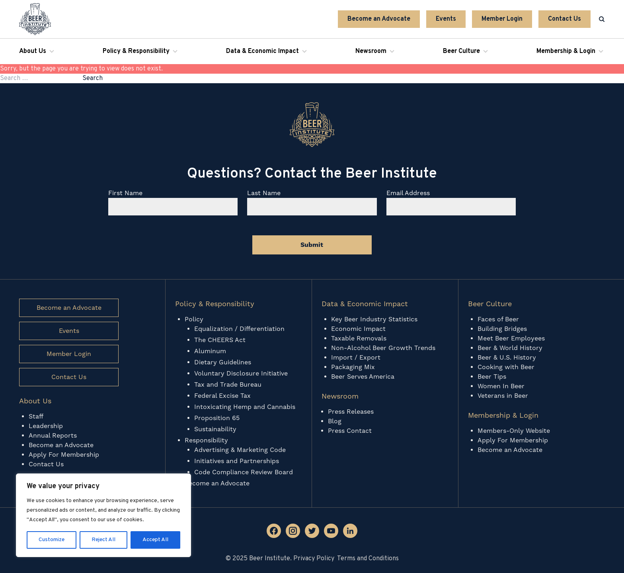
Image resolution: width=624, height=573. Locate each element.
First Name (125, 193)
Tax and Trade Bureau (227, 385)
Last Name (264, 193)
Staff (36, 416)
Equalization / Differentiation (239, 329)
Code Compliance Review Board (243, 472)
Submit (311, 245)
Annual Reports (53, 436)
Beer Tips (492, 377)
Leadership (46, 426)
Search (92, 78)
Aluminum (210, 351)
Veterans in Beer (503, 396)
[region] (103, 515)
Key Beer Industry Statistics (374, 319)
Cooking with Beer (506, 367)
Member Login (502, 19)
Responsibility (206, 440)
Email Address (408, 193)
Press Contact (350, 431)
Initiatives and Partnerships (236, 461)
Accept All (155, 539)
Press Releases (351, 412)
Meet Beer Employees (511, 338)
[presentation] (168, 244)
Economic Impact (358, 329)
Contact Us (564, 19)
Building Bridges (502, 329)
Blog (334, 421)
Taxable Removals (358, 338)
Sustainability (215, 429)
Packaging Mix (353, 367)
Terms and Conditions (368, 559)
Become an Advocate (378, 19)
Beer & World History (510, 348)
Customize (51, 539)
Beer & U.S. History (507, 358)
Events (446, 19)
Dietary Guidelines (222, 362)
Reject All (103, 539)
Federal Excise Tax (222, 396)
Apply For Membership (64, 455)
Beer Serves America (362, 377)
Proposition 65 (217, 418)
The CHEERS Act (220, 340)
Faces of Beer (498, 319)
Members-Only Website (514, 431)
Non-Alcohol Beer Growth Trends (384, 348)
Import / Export (355, 358)
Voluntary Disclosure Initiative (241, 373)
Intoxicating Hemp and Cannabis (244, 407)
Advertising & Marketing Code (240, 450)
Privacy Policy (313, 559)
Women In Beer (501, 386)
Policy (194, 319)
